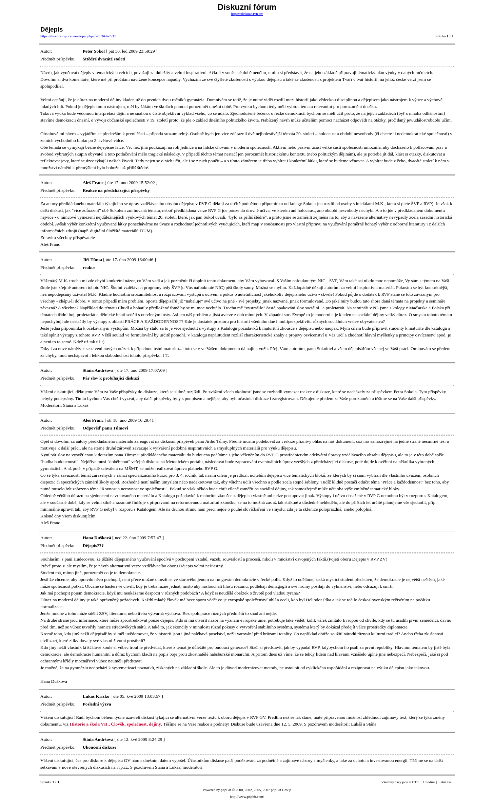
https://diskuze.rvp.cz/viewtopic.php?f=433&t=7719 (78, 36)
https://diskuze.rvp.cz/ (247, 14)
